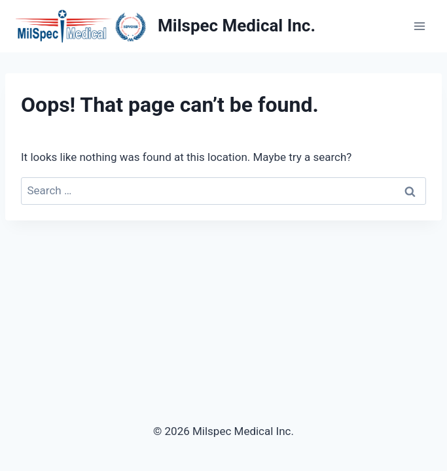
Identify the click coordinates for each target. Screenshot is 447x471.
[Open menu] (419, 26)
